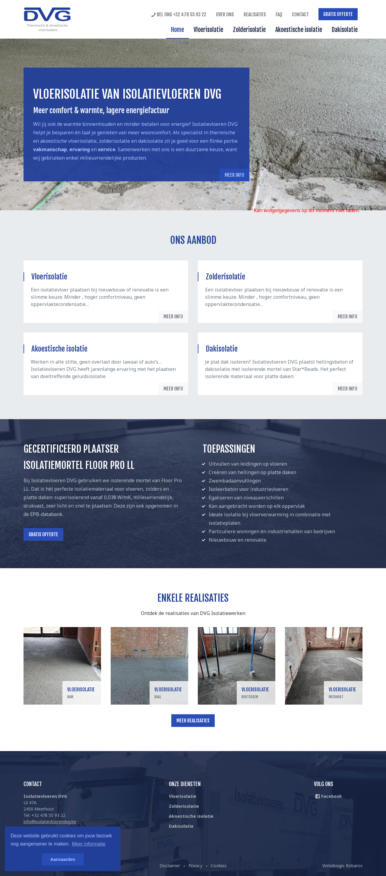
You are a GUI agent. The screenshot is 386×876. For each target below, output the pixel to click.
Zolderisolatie (249, 29)
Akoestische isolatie (298, 29)
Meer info (234, 175)
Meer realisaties (193, 721)
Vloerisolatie (208, 29)
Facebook (328, 796)
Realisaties (255, 14)
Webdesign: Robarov (342, 865)
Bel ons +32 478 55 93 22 (178, 14)
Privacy (195, 865)
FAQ (279, 14)
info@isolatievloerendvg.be (50, 821)
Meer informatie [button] (89, 843)
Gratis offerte (338, 14)
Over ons (225, 14)
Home (177, 29)
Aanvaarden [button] (62, 859)
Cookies (218, 865)
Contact (300, 14)
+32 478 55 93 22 (48, 815)
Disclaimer (170, 865)
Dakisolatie (345, 29)
